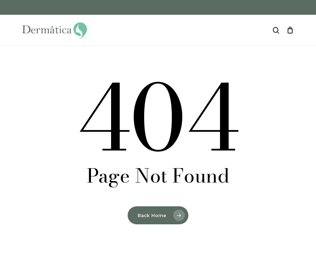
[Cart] (290, 30)
